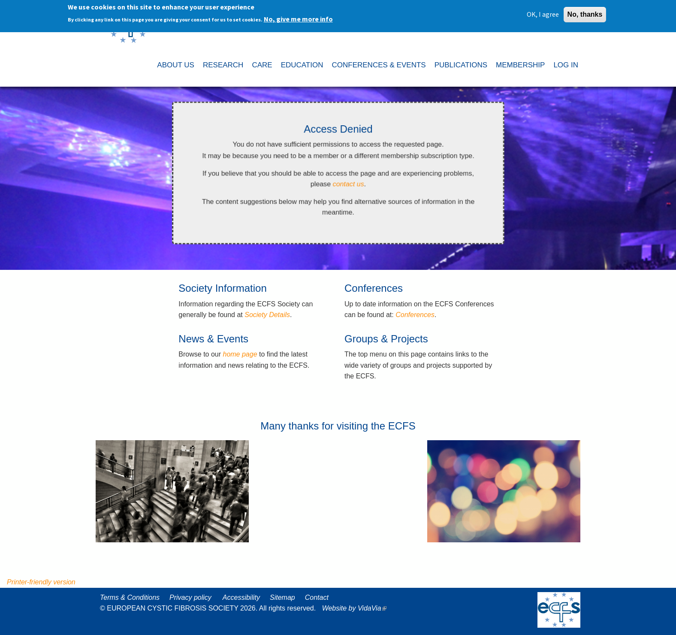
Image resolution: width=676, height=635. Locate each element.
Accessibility (241, 597)
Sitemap (282, 597)
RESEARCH (223, 65)
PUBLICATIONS (461, 65)
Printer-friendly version (41, 582)
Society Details (267, 314)
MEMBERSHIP (520, 65)
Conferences (415, 314)
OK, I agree (543, 13)
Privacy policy (190, 597)
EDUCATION (302, 65)
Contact (317, 597)
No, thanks (585, 13)
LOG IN (565, 65)
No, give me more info (298, 17)
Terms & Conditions (130, 597)
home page (240, 354)
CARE (262, 65)
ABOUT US (175, 65)
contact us (348, 184)
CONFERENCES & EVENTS (379, 65)
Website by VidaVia (356, 608)
